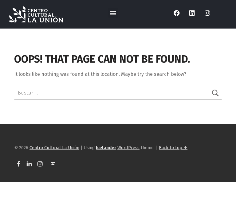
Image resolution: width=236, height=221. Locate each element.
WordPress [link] (128, 147)
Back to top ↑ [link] (173, 147)
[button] (113, 13)
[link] (36, 14)
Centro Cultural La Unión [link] (54, 147)
